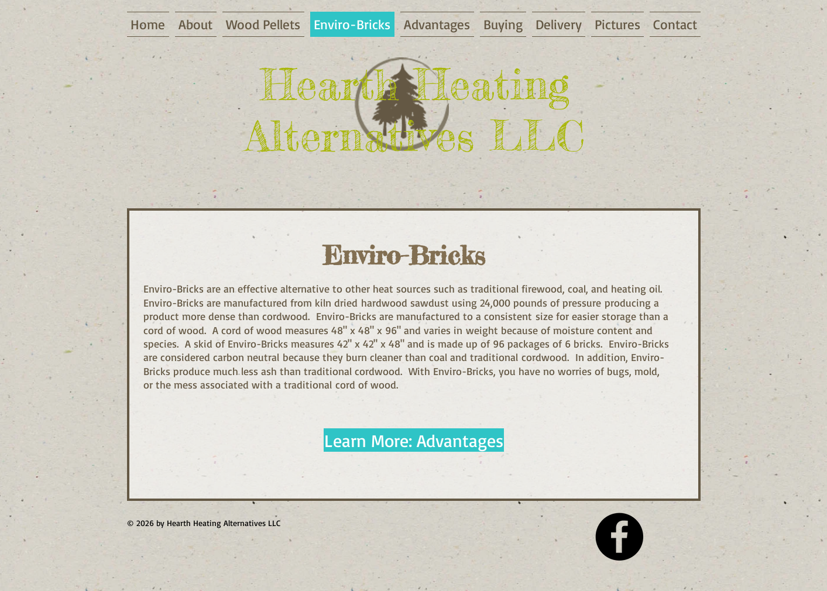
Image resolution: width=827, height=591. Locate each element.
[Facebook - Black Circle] (619, 537)
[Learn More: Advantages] (414, 440)
